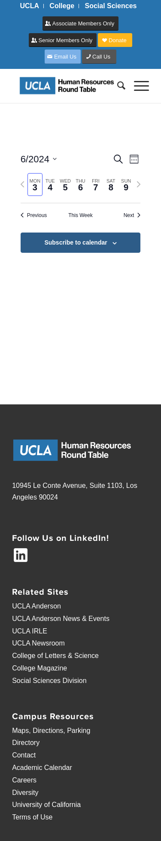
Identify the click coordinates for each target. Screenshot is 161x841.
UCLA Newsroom (38, 643)
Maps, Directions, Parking (51, 730)
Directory (25, 742)
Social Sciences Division (49, 680)
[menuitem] (30, 6)
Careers (24, 780)
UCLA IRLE (29, 631)
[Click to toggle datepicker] (39, 159)
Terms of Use (32, 817)
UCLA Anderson (36, 606)
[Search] (117, 85)
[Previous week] (22, 184)
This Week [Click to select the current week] (80, 215)
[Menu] (137, 85)
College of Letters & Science (55, 655)
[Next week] (139, 184)
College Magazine (39, 668)
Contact (24, 755)
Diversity (25, 792)
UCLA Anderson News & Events (60, 618)
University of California (46, 804)
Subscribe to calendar (75, 242)
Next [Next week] (132, 215)
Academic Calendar (42, 767)
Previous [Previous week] (34, 215)
